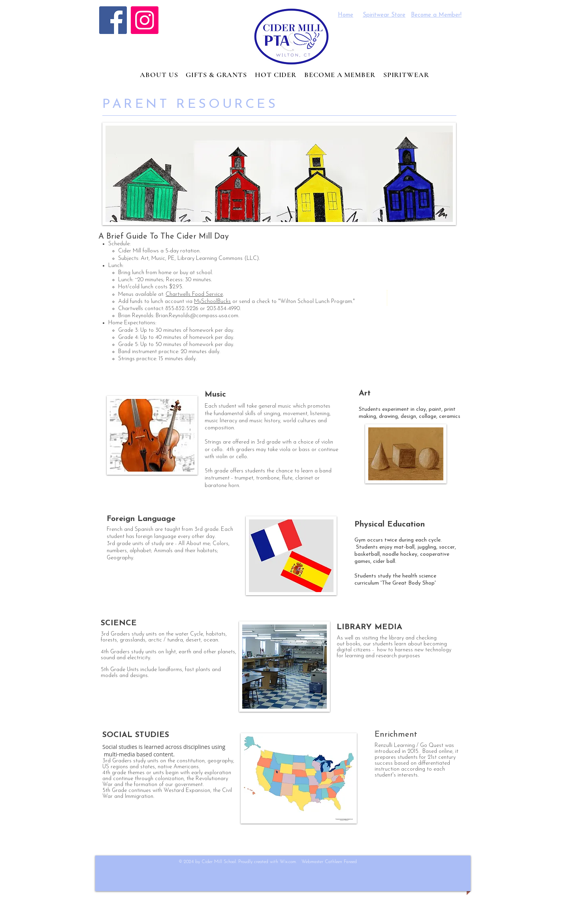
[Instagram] (144, 20)
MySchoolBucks (212, 302)
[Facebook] (113, 20)
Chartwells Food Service (194, 294)
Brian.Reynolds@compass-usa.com (197, 316)
